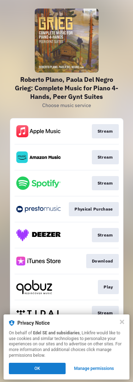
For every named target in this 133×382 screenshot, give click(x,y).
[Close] (122, 322)
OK (37, 368)
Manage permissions (94, 368)
